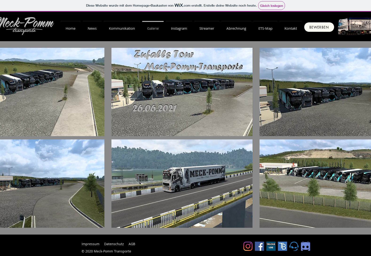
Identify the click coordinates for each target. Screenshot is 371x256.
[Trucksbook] (282, 246)
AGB (132, 244)
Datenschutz (114, 244)
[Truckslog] (271, 246)
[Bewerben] (319, 27)
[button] (236, 26)
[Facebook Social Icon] (259, 246)
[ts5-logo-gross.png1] (294, 246)
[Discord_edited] (305, 246)
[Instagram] (248, 246)
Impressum (90, 244)
